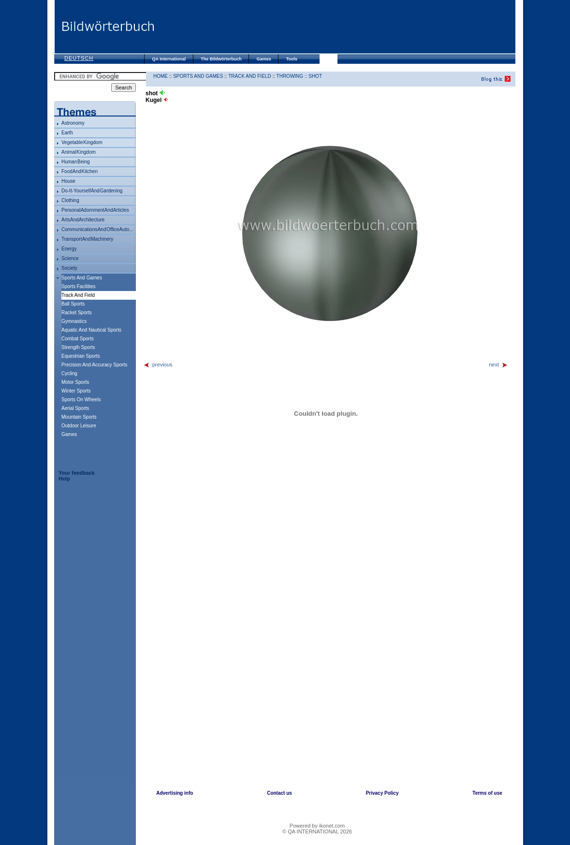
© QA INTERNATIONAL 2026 (317, 831)
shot (315, 76)
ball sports (73, 303)
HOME (160, 76)
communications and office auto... (97, 229)
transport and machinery (87, 239)
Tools (291, 59)
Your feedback (76, 473)
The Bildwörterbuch (221, 59)
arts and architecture (82, 219)
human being (75, 161)
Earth (67, 132)
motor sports (75, 382)
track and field (249, 76)
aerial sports (75, 408)
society (69, 268)
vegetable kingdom (81, 142)
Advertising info (174, 793)
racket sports (76, 312)
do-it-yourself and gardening (91, 190)
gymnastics (74, 321)
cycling (69, 373)
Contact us (279, 793)
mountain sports (79, 417)
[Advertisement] (335, 26)
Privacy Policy (382, 793)
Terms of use (487, 793)
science (70, 258)
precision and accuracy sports (94, 364)
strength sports (78, 347)
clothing (70, 200)
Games (264, 59)
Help (64, 478)
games (69, 434)
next (498, 364)
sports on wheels (81, 399)
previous (158, 364)
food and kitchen (79, 171)
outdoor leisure (78, 425)
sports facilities (78, 286)
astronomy (73, 123)
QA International (169, 59)
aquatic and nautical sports (91, 330)
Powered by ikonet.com (317, 826)
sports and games (81, 277)
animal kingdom (78, 152)
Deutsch (78, 58)
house (68, 181)
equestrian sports (80, 356)
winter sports (76, 390)
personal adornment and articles (95, 210)
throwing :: (293, 76)
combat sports (77, 338)
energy (69, 248)
